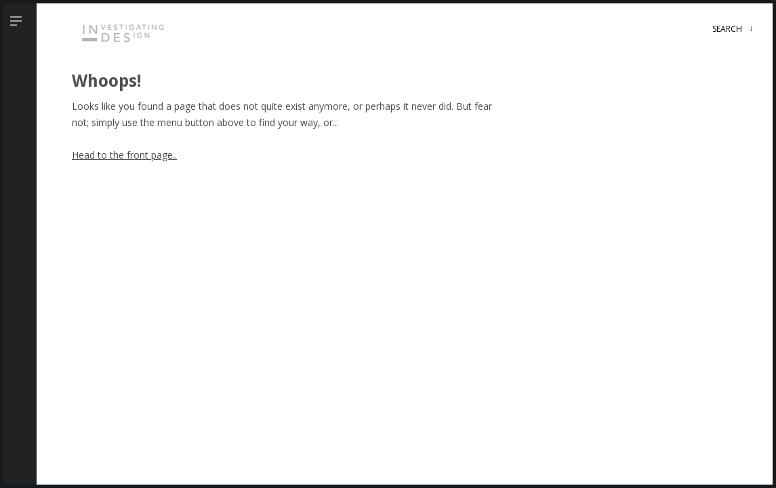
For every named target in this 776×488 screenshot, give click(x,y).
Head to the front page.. (124, 154)
